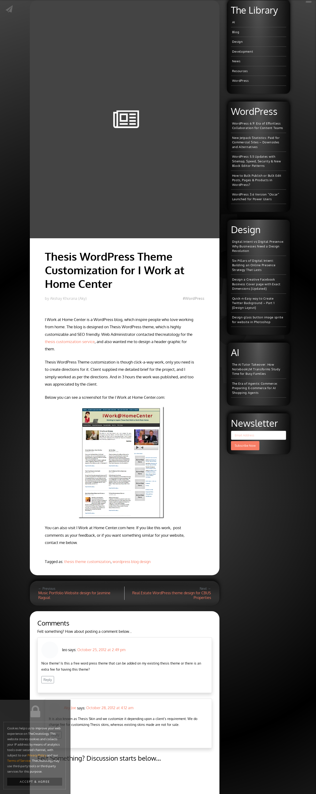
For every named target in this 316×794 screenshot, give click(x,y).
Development (242, 51)
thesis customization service (70, 341)
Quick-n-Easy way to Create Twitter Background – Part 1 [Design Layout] (253, 303)
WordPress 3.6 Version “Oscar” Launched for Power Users (255, 196)
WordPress (240, 80)
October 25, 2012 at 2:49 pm (101, 649)
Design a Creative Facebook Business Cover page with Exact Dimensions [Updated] (256, 284)
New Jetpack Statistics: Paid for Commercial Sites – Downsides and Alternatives (256, 142)
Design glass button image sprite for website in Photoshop (257, 319)
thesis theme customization (87, 561)
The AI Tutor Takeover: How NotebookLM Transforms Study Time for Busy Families (256, 369)
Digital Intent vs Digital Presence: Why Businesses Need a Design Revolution (258, 246)
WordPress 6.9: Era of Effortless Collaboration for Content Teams (257, 125)
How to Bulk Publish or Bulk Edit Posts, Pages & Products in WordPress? (256, 180)
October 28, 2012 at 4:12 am (109, 707)
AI (233, 22)
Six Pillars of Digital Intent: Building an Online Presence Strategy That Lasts (254, 265)
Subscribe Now (245, 445)
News (236, 61)
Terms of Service (19, 761)
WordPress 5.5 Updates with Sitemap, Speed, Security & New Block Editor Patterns (256, 161)
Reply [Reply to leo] (47, 680)
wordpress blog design (132, 561)
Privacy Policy (36, 755)
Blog (235, 32)
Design (237, 41)
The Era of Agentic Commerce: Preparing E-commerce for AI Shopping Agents (255, 388)
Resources (240, 71)
